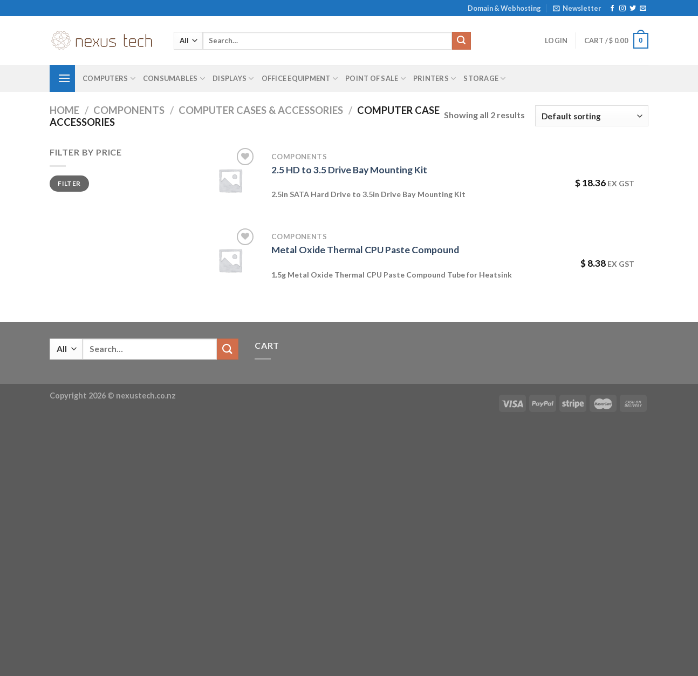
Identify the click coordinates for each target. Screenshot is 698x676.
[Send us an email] (643, 8)
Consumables (174, 78)
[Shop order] (591, 115)
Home (64, 110)
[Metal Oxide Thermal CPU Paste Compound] (230, 260)
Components (129, 110)
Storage (484, 78)
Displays (233, 78)
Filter (69, 183)
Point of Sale (375, 78)
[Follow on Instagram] (622, 8)
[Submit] (461, 41)
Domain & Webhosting (504, 8)
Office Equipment (300, 78)
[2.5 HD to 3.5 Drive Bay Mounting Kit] (230, 180)
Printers (434, 78)
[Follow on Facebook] (612, 8)
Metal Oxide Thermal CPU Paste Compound (365, 249)
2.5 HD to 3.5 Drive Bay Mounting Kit (349, 169)
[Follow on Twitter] (632, 8)
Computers (109, 78)
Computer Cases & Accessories (261, 110)
